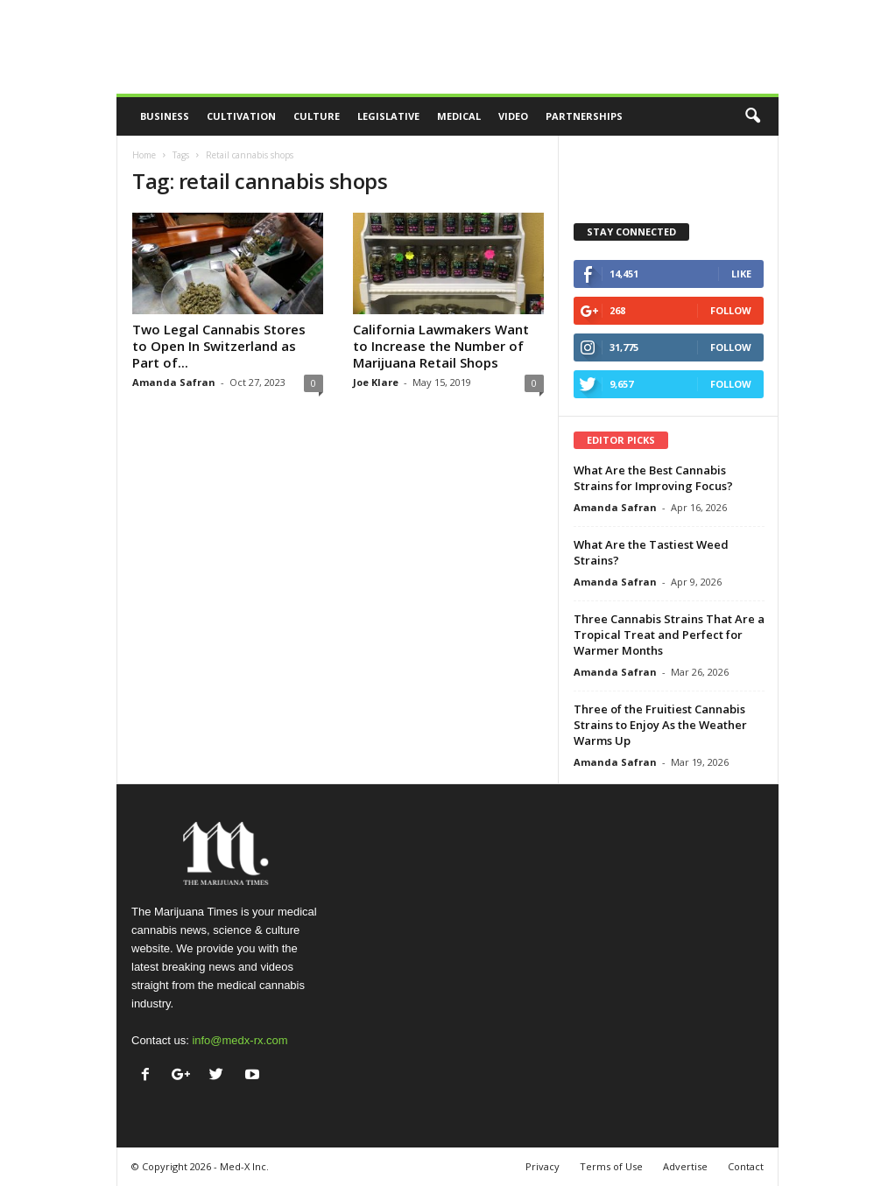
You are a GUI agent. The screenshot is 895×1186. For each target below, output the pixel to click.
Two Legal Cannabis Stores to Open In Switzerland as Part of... (219, 345)
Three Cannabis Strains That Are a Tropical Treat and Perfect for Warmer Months (669, 634)
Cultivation (241, 116)
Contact (746, 1166)
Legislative (388, 116)
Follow (730, 310)
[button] (752, 116)
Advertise (685, 1166)
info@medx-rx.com (239, 1040)
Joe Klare (375, 382)
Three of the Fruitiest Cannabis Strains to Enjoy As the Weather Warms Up (660, 724)
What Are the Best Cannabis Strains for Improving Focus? (653, 478)
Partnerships (584, 116)
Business (164, 116)
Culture (316, 116)
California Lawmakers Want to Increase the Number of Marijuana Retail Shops (441, 345)
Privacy (542, 1166)
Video (513, 116)
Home (144, 155)
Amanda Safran (173, 382)
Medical (459, 116)
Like (741, 273)
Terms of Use (611, 1166)
